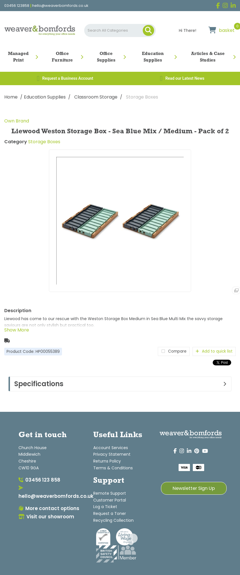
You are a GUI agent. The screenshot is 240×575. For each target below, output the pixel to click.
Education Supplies (153, 57)
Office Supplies (106, 57)
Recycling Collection (113, 520)
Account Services (110, 448)
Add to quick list (214, 351)
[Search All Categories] (120, 30)
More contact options (48, 508)
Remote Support (109, 493)
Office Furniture (62, 57)
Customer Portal (109, 500)
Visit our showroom (46, 516)
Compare (174, 351)
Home (11, 97)
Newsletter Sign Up (194, 488)
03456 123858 (16, 5)
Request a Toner (109, 513)
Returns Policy (107, 461)
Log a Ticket (105, 506)
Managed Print (18, 57)
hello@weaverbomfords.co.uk (60, 5)
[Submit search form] (148, 30)
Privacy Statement (112, 454)
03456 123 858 (39, 479)
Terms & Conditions (113, 468)
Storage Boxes (142, 97)
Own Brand (16, 121)
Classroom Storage (95, 97)
